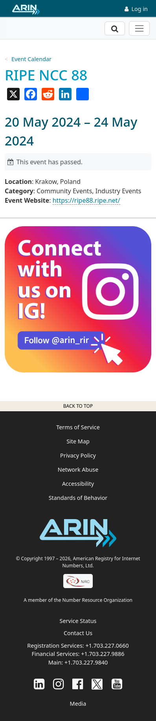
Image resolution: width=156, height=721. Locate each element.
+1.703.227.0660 (106, 645)
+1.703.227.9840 (86, 662)
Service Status (78, 621)
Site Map (78, 441)
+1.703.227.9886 (102, 653)
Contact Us (78, 633)
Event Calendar (31, 59)
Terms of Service (78, 427)
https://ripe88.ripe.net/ (86, 200)
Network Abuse (78, 469)
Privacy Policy (78, 455)
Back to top (78, 406)
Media (78, 703)
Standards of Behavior (78, 497)
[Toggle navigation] (139, 28)
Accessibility (78, 483)
